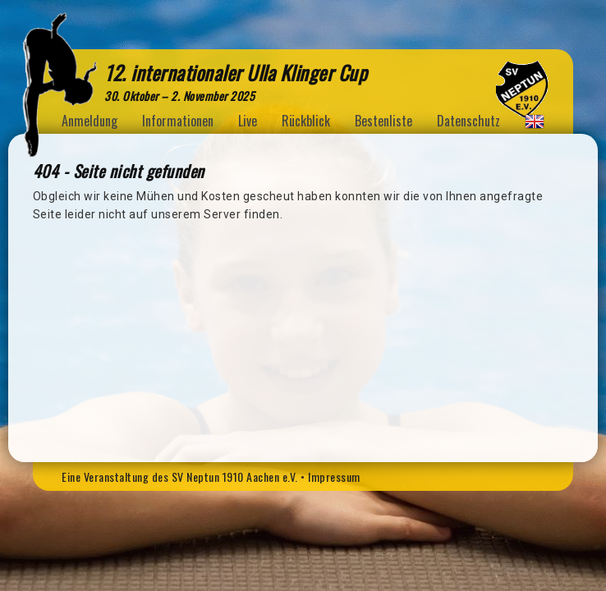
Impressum (334, 476)
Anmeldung (89, 121)
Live (247, 121)
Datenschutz (468, 121)
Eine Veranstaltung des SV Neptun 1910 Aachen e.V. (180, 476)
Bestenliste (383, 121)
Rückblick (306, 121)
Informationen (177, 121)
